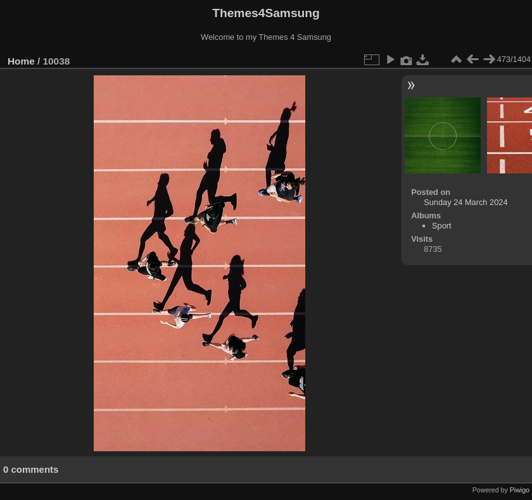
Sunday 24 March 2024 (465, 202)
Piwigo (519, 490)
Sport (442, 225)
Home (21, 61)
